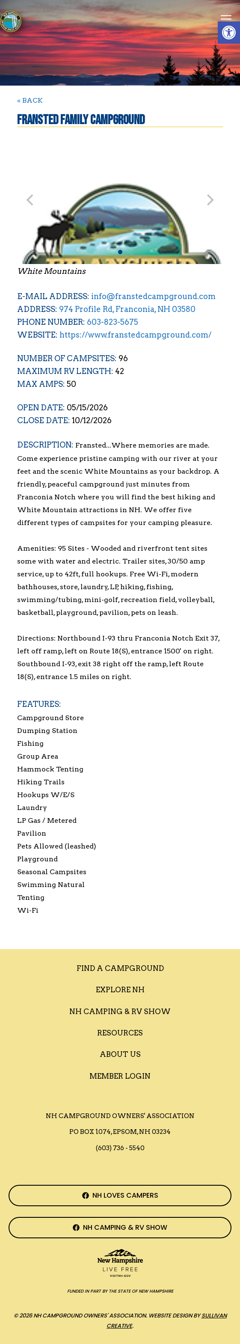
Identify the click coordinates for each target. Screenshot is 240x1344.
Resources (120, 1033)
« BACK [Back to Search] (30, 100)
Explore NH (120, 989)
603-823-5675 (112, 321)
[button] (229, 32)
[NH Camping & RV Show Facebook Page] (120, 1227)
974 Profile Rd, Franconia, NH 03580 (127, 309)
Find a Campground (120, 968)
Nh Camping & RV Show (120, 1011)
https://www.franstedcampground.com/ (135, 334)
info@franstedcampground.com (153, 296)
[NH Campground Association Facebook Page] (120, 1195)
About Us (120, 1054)
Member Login (120, 1076)
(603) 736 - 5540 (120, 1148)
